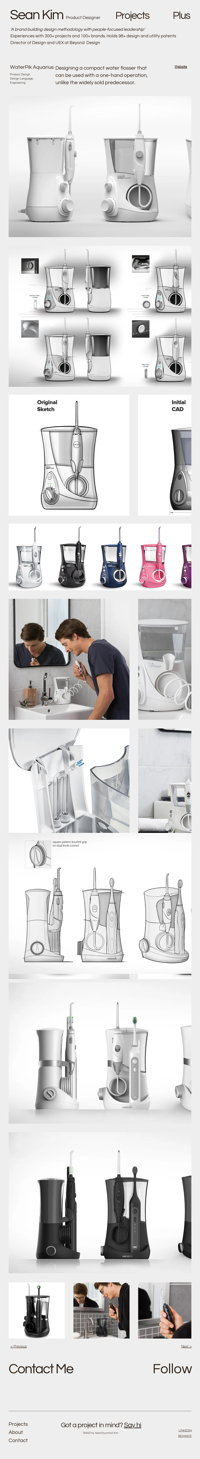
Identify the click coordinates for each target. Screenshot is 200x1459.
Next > (186, 1346)
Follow (172, 1369)
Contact (18, 1440)
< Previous (18, 1346)
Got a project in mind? (92, 1425)
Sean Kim (36, 15)
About (16, 1432)
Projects (18, 1424)
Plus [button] (181, 15)
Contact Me (41, 1369)
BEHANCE (185, 1436)
